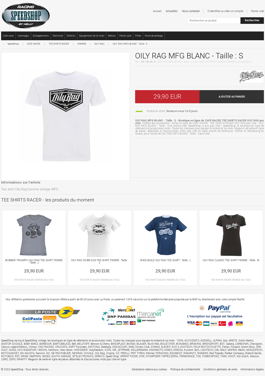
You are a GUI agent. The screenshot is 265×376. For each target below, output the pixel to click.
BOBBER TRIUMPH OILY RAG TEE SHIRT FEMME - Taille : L (34, 261)
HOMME (81, 43)
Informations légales (252, 369)
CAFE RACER (33, 43)
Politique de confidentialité (185, 369)
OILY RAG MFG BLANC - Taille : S (130, 43)
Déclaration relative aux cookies (149, 369)
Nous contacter (191, 11)
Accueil (157, 11)
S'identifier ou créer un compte (225, 11)
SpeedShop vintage (35, 340)
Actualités (172, 11)
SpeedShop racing (11, 340)
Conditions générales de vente (220, 369)
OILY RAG (99, 43)
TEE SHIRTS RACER (59, 43)
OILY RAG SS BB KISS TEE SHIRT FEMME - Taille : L (99, 261)
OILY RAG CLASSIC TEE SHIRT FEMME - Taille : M (231, 260)
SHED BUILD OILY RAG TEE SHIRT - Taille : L (165, 260)
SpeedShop (13, 43)
